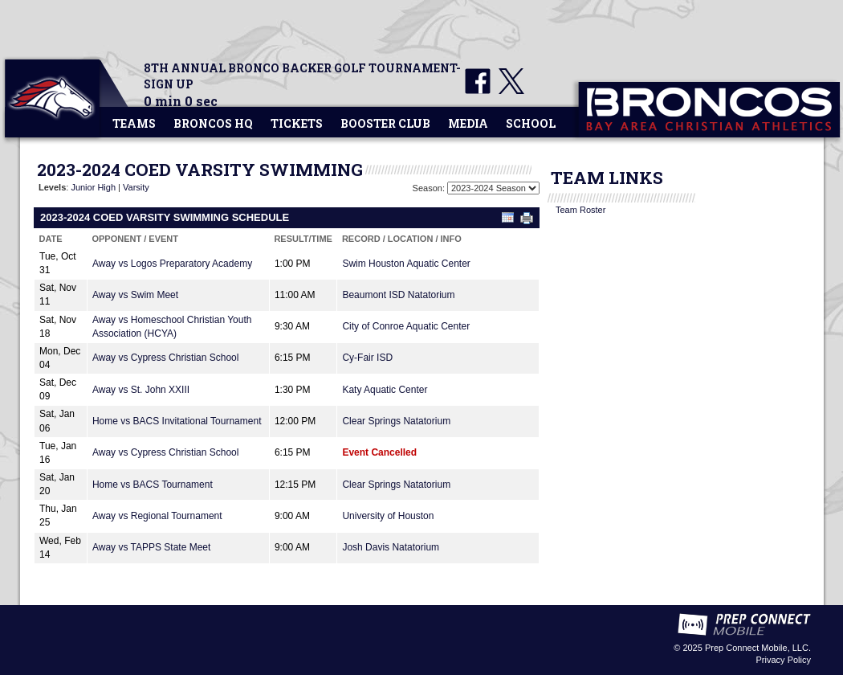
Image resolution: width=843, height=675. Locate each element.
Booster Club (385, 123)
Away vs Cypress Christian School (165, 357)
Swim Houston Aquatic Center (406, 263)
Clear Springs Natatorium (396, 421)
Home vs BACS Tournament (152, 484)
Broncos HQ (213, 123)
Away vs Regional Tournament (157, 516)
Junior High (93, 187)
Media (468, 123)
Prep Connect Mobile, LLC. (758, 647)
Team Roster (580, 210)
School (531, 123)
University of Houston (388, 516)
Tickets (297, 123)
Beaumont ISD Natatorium (398, 295)
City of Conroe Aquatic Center (406, 326)
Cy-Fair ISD (367, 357)
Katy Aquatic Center (384, 389)
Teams (134, 123)
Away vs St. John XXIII (140, 389)
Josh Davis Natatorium (390, 547)
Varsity (136, 187)
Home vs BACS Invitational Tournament (177, 421)
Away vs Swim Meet (135, 295)
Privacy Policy (783, 660)
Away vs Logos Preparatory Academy (172, 263)
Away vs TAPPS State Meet (151, 547)
